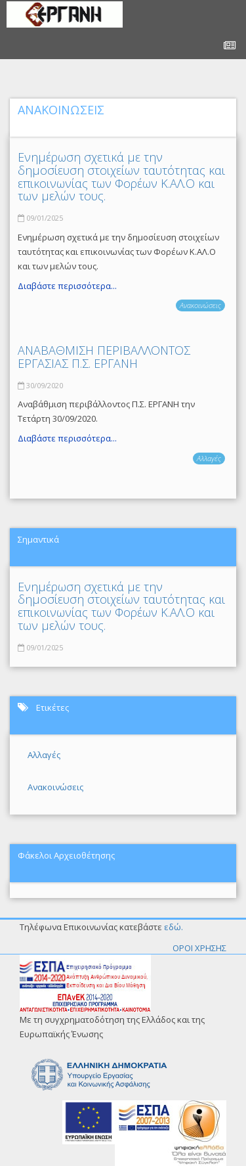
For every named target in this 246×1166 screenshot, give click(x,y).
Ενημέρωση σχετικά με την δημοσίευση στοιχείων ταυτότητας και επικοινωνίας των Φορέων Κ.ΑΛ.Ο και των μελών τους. (121, 176)
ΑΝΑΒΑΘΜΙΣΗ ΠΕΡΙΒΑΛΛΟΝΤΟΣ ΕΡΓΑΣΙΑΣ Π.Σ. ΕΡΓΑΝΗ (104, 356)
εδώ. (173, 927)
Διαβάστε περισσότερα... (67, 286)
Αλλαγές (209, 458)
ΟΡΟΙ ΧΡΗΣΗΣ (199, 948)
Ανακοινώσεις (200, 305)
